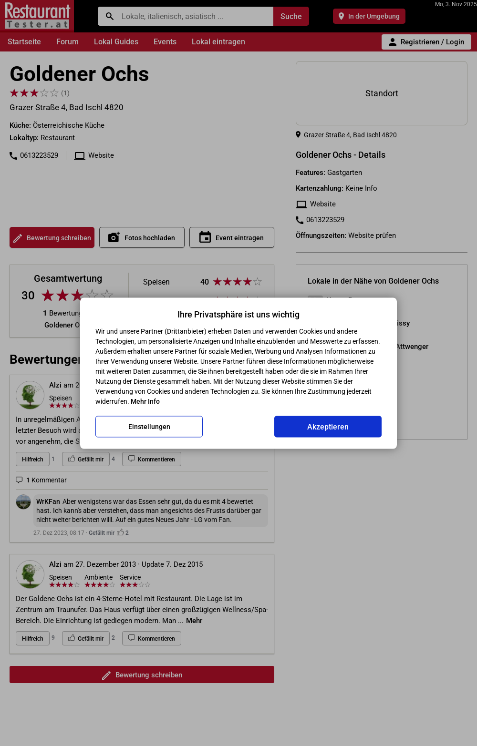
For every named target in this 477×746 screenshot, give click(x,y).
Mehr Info (145, 401)
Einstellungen (149, 426)
